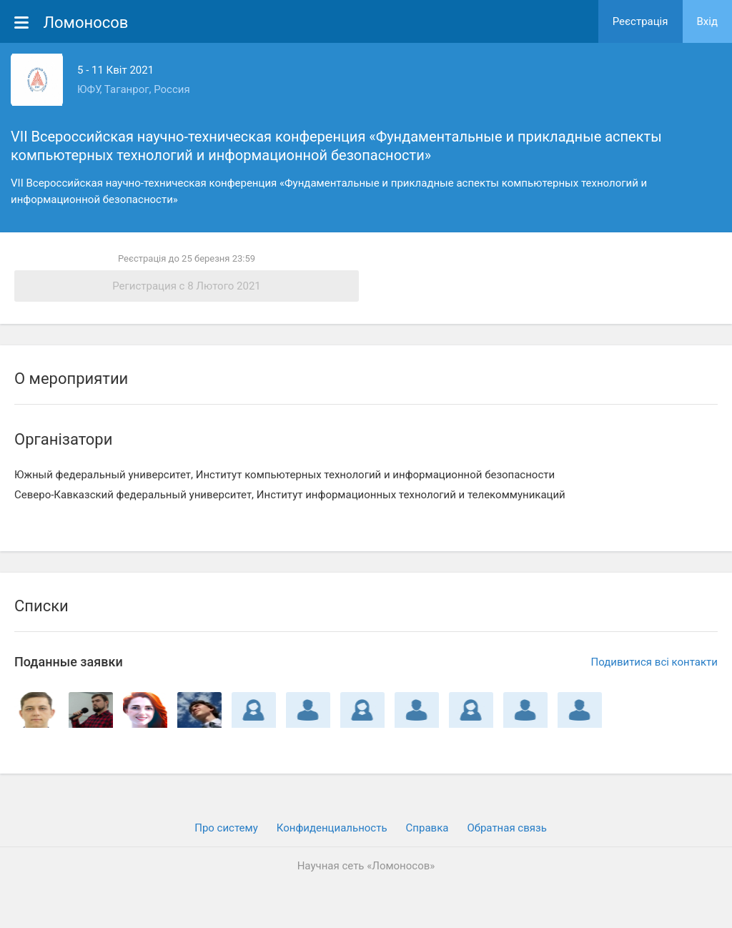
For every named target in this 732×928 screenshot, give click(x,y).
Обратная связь (506, 827)
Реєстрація (640, 21)
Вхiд (707, 21)
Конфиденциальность (332, 827)
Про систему (226, 827)
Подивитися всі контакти (654, 662)
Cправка (427, 827)
